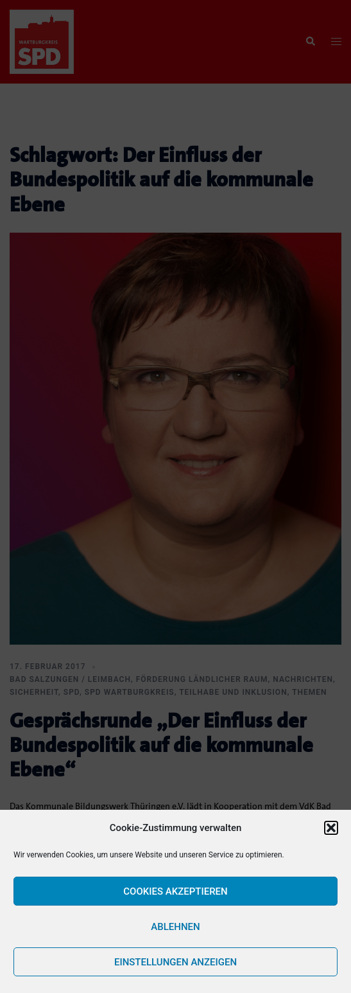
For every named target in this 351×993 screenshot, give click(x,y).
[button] (331, 827)
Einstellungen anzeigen (175, 962)
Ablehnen (175, 927)
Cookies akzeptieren (175, 891)
